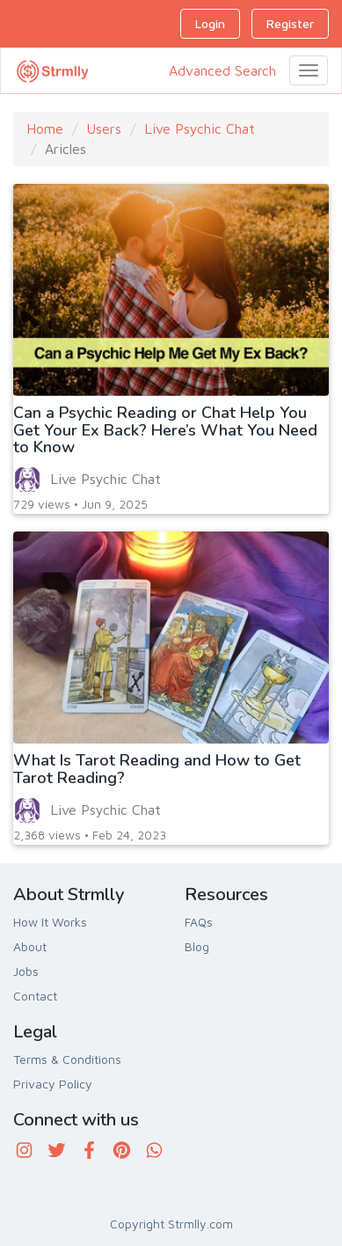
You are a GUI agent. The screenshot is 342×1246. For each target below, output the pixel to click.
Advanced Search (222, 70)
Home (44, 128)
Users (103, 128)
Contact (35, 995)
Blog (197, 946)
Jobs (26, 971)
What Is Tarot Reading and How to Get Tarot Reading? (157, 769)
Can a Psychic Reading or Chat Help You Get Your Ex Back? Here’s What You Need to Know (165, 430)
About (30, 946)
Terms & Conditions (67, 1059)
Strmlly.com (200, 1223)
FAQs (199, 921)
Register (290, 23)
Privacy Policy (52, 1083)
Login (210, 23)
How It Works (50, 921)
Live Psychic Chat (199, 128)
